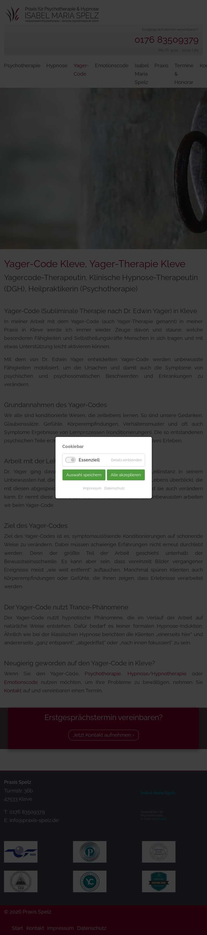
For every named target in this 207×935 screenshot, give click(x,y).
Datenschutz (114, 488)
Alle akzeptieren (126, 474)
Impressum (92, 488)
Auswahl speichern (84, 474)
